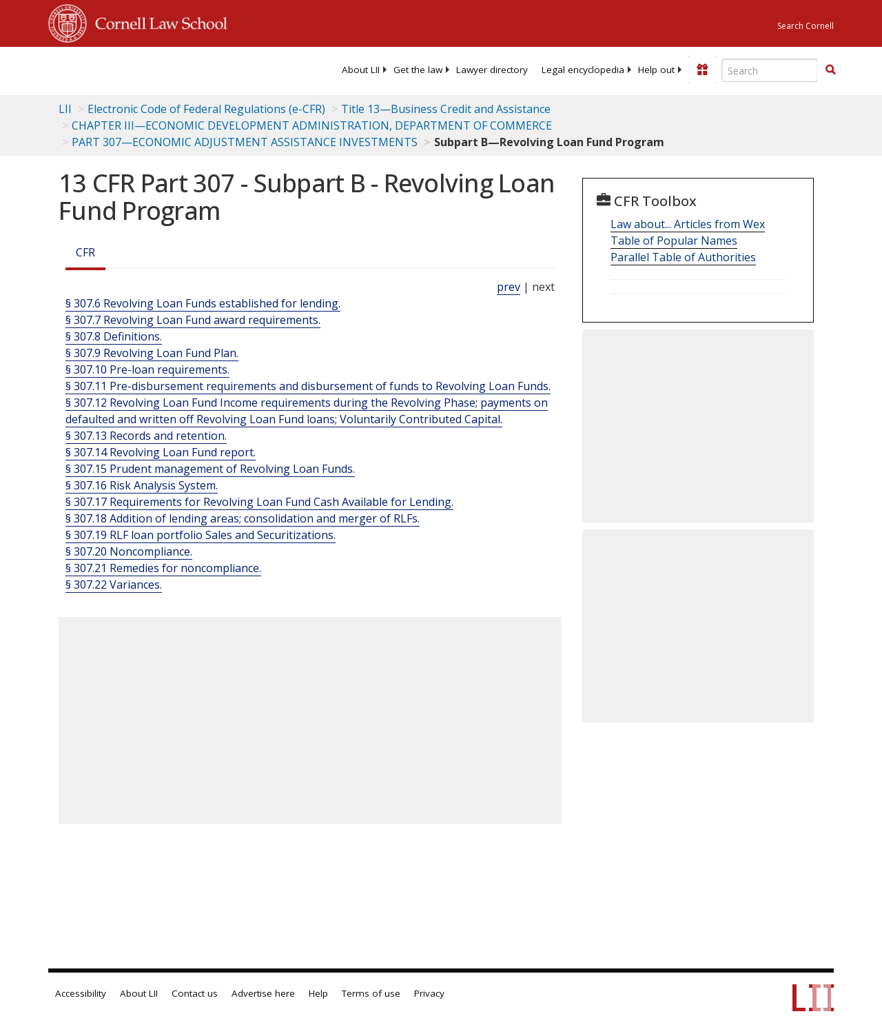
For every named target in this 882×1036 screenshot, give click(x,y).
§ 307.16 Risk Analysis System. (141, 485)
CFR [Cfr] (85, 252)
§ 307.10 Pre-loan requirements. (147, 369)
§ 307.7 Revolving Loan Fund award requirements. (192, 319)
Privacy (429, 993)
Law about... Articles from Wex (688, 224)
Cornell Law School (157, 21)
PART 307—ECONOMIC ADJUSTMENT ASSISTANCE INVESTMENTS (245, 142)
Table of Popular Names (674, 240)
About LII (361, 69)
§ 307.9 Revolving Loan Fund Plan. (151, 352)
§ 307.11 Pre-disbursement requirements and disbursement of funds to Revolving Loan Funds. (308, 386)
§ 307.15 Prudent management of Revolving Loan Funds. (210, 468)
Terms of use (371, 993)
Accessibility (80, 993)
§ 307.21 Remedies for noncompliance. (163, 568)
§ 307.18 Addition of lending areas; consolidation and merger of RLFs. (242, 518)
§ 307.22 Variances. (113, 584)
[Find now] (830, 70)
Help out (656, 69)
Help (318, 993)
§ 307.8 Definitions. (113, 336)
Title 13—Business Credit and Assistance (446, 108)
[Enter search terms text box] (769, 70)
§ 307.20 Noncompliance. (128, 551)
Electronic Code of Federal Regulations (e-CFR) (206, 108)
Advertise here (263, 993)
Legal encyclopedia (583, 69)
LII (65, 108)
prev (508, 286)
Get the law (417, 69)
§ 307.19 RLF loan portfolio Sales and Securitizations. (200, 534)
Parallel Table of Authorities (683, 257)
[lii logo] (102, 69)
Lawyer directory (492, 69)
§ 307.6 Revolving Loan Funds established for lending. (202, 303)
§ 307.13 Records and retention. (146, 435)
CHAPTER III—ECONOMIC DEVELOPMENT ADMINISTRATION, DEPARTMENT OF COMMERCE (312, 125)
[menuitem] (361, 70)
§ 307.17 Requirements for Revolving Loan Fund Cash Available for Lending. (259, 501)
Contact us (195, 993)
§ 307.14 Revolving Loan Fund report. (160, 452)
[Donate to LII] (702, 69)
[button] (830, 69)
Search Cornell (805, 26)
